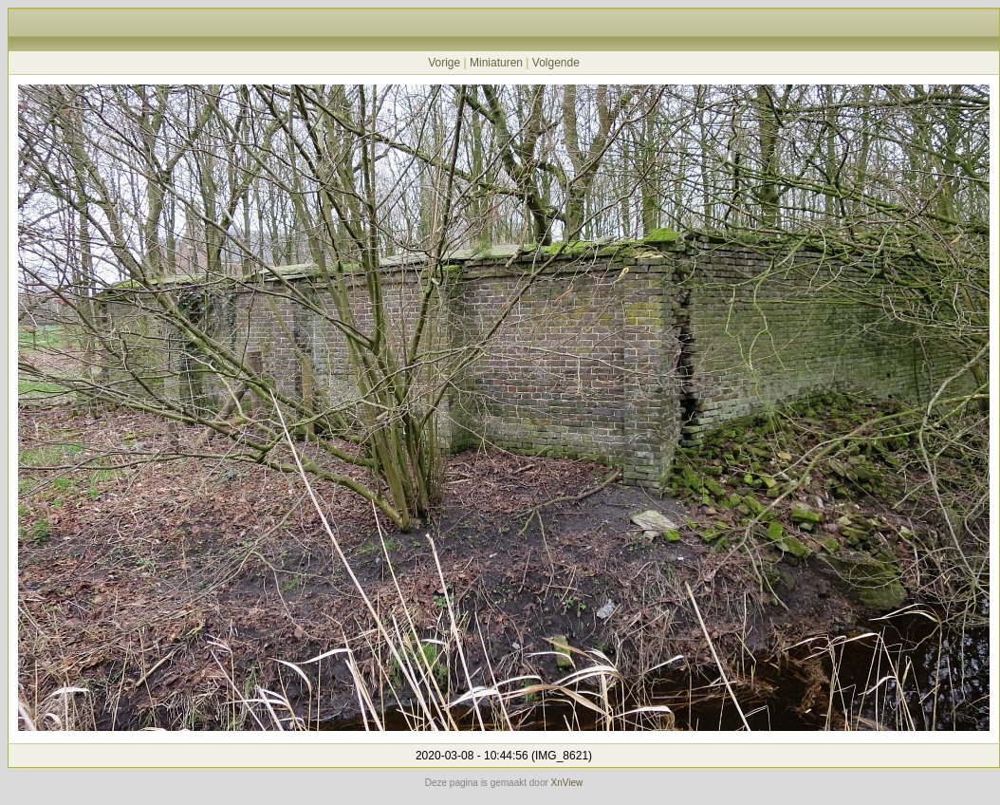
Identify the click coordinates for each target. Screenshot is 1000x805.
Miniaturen (496, 62)
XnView (567, 782)
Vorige (444, 62)
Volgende (556, 62)
